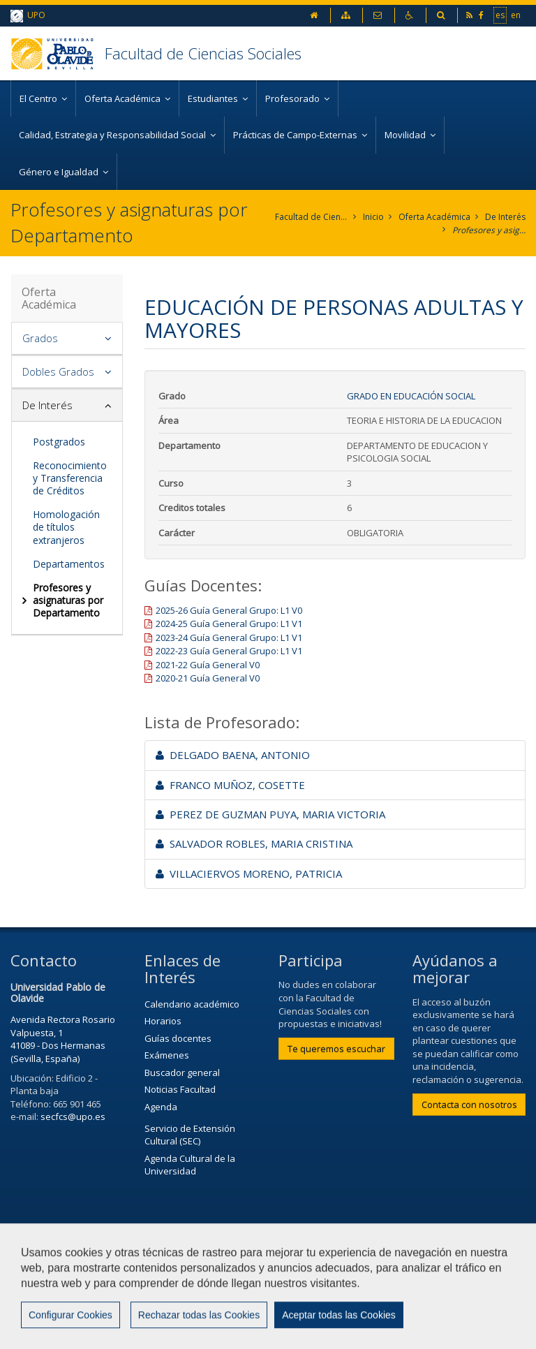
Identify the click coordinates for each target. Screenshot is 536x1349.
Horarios (162, 1021)
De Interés (505, 217)
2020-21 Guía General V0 (208, 678)
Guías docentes (177, 1038)
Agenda (160, 1106)
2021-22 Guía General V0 (208, 664)
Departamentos (69, 563)
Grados (40, 338)
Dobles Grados (58, 371)
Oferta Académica (434, 217)
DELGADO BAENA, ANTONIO (233, 755)
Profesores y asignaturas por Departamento (489, 230)
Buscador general (182, 1072)
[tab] (67, 339)
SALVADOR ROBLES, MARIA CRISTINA (254, 843)
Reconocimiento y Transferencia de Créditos (70, 478)
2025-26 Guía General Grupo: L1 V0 (229, 610)
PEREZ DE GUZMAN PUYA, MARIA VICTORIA (270, 814)
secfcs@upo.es (72, 1116)
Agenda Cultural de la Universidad (189, 1165)
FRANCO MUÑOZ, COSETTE (230, 785)
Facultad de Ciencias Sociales (203, 53)
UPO (27, 15)
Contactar (333, 1264)
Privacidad (117, 1298)
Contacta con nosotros (469, 1104)
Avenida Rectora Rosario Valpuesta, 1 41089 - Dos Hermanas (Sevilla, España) (62, 1039)
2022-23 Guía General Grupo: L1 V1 (229, 650)
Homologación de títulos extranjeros (66, 527)
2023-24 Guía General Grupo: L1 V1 (229, 637)
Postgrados (59, 441)
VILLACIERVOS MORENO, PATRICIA (249, 873)
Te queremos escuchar (336, 1048)
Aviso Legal (41, 1298)
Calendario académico (191, 1004)
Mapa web (192, 1298)
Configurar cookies (68, 1331)
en (516, 14)
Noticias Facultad (180, 1089)
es (500, 14)
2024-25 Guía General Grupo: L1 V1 (229, 623)
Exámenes (166, 1055)
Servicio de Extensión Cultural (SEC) (189, 1135)
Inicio (373, 217)
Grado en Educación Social (411, 396)
